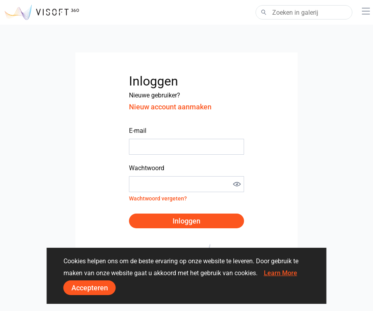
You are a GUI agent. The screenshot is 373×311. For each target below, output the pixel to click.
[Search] (304, 12)
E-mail (137, 130)
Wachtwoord (146, 168)
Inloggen (186, 221)
